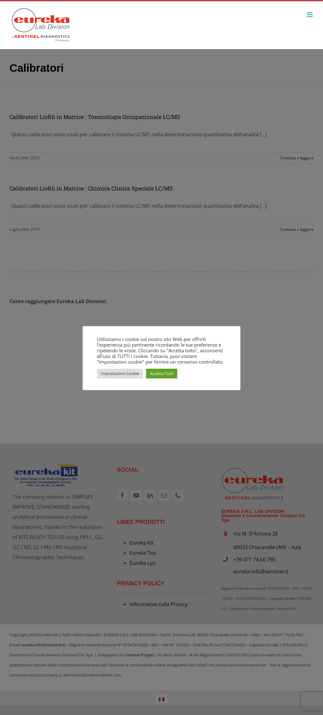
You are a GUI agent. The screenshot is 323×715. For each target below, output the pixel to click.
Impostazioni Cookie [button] (120, 373)
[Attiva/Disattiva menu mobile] (310, 14)
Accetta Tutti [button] (161, 373)
